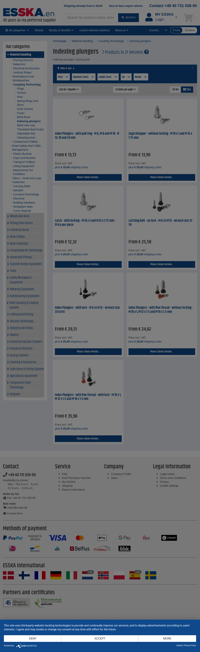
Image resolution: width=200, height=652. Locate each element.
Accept (100, 638)
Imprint (179, 645)
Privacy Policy (190, 645)
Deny (33, 638)
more (167, 638)
